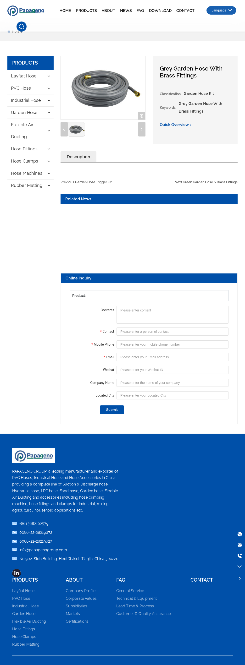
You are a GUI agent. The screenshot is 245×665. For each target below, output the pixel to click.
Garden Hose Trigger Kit (93, 182)
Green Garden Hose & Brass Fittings (210, 182)
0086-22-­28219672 (35, 532)
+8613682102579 (33, 523)
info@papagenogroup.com (43, 550)
